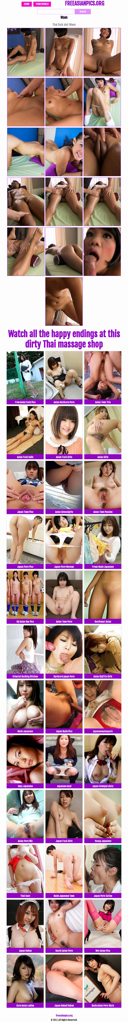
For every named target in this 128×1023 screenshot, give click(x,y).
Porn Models (42, 4)
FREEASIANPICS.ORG (84, 4)
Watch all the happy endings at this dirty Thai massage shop (64, 339)
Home (26, 4)
